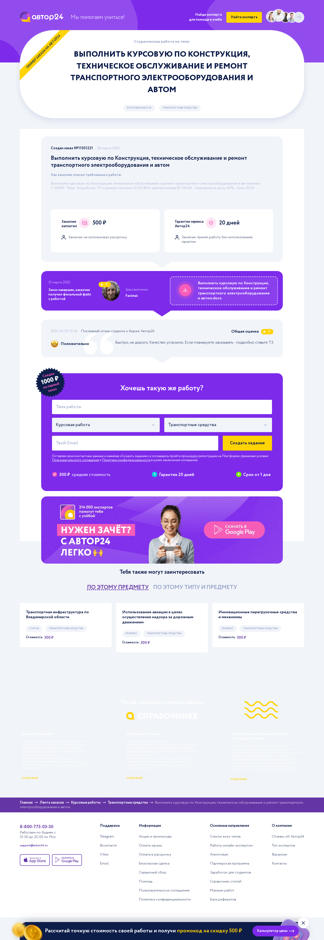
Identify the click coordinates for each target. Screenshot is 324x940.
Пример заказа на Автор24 (43, 51)
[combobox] (106, 425)
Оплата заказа (150, 845)
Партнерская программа (229, 863)
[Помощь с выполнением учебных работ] (162, 530)
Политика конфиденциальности (165, 899)
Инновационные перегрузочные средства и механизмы (257, 615)
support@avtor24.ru (33, 845)
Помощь (146, 881)
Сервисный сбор (152, 872)
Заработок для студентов (230, 872)
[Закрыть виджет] (303, 923)
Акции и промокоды (155, 836)
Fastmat (131, 295)
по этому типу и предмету (195, 587)
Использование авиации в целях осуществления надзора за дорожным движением (157, 617)
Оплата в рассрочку (155, 854)
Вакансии (279, 854)
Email (104, 863)
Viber (104, 854)
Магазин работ (222, 890)
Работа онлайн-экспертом (231, 845)
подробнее (30, 778)
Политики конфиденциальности (126, 460)
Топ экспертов (283, 845)
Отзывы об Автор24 (288, 836)
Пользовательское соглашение (164, 890)
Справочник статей (225, 881)
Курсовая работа (139, 108)
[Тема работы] (162, 407)
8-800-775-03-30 (36, 827)
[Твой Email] (135, 443)
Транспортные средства (179, 108)
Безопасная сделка (154, 863)
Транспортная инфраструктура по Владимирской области (57, 615)
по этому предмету (118, 587)
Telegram (107, 836)
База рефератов (223, 899)
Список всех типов (225, 836)
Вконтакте (108, 845)
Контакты (279, 863)
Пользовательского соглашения (75, 460)
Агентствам (219, 854)
